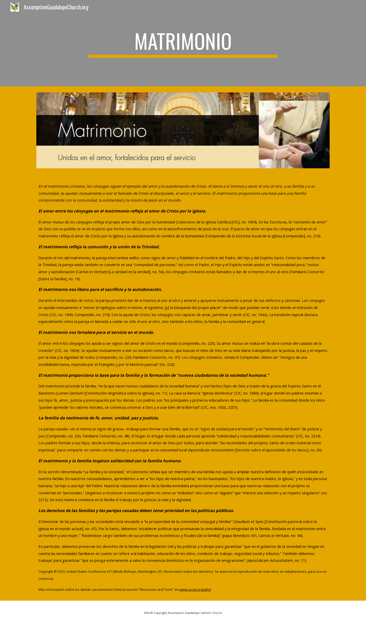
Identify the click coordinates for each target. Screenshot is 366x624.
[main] (183, 43)
